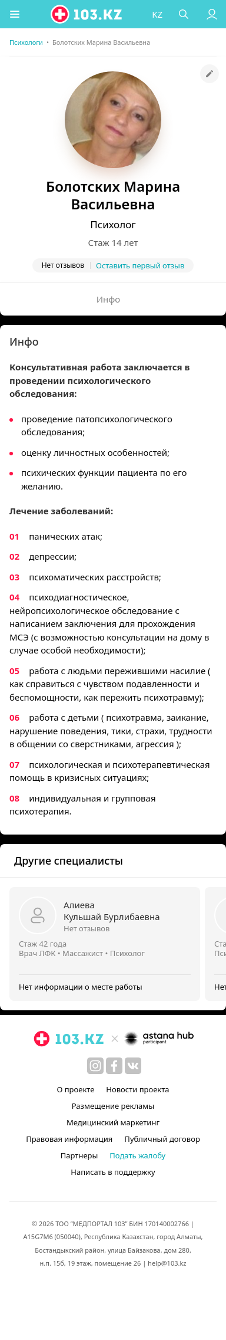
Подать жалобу (137, 1155)
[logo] (87, 14)
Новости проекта (137, 1089)
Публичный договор (162, 1139)
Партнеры (79, 1155)
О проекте (75, 1089)
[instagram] (95, 1065)
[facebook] (114, 1065)
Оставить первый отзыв (140, 265)
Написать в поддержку (113, 1172)
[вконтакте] (133, 1065)
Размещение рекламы (113, 1106)
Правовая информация (69, 1139)
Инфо (109, 299)
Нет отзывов (86, 928)
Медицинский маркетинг (113, 1122)
